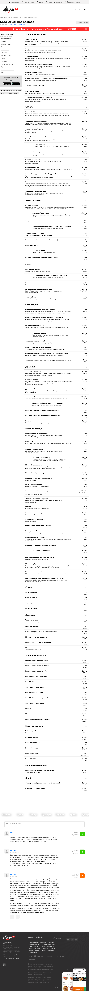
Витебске (42, 963)
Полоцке (48, 977)
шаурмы (51, 942)
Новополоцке (40, 976)
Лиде (40, 972)
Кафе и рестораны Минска (9, 17)
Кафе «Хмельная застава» (28, 17)
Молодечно (42, 974)
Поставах (30, 979)
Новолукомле (32, 976)
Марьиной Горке (47, 972)
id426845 (13, 833)
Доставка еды (14, 2)
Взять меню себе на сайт (10, 93)
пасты (43, 946)
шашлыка (36, 946)
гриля (30, 946)
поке (48, 946)
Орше (47, 976)
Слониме (39, 980)
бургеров (36, 944)
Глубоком (49, 968)
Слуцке (45, 980)
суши (30, 944)
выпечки (37, 950)
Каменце (45, 971)
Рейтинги (39, 937)
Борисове (31, 968)
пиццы (45, 942)
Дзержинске (37, 969)
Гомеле (30, 964)
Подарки (40, 2)
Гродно (48, 963)
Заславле (30, 971)
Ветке (36, 968)
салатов (52, 948)
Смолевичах (31, 982)
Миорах (30, 974)
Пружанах (37, 979)
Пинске (43, 977)
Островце (31, 977)
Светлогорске (32, 980)
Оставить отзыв (82, 22)
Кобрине (30, 972)
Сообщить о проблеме (72, 2)
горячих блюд (50, 944)
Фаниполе (31, 984)
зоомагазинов (32, 952)
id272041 (13, 850)
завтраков (37, 948)
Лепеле (36, 972)
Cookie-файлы (69, 987)
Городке (30, 969)
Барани (30, 966)
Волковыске (42, 968)
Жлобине (44, 969)
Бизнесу (31, 937)
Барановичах (48, 964)
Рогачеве (48, 979)
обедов (30, 950)
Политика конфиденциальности (54, 987)
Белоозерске (37, 966)
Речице (43, 979)
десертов (45, 948)
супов (43, 944)
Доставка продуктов (35, 942)
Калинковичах (38, 971)
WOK (52, 946)
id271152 (13, 874)
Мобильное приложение (54, 2)
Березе (44, 966)
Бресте (35, 964)
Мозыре (36, 974)
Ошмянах (37, 977)
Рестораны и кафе (28, 2)
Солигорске (46, 982)
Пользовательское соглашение (36, 987)
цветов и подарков (48, 950)
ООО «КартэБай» (7, 944)
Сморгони (39, 982)
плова (30, 948)
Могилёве (41, 964)
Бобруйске (50, 966)
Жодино (50, 969)
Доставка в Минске (33, 963)
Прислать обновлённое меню (12, 90)
